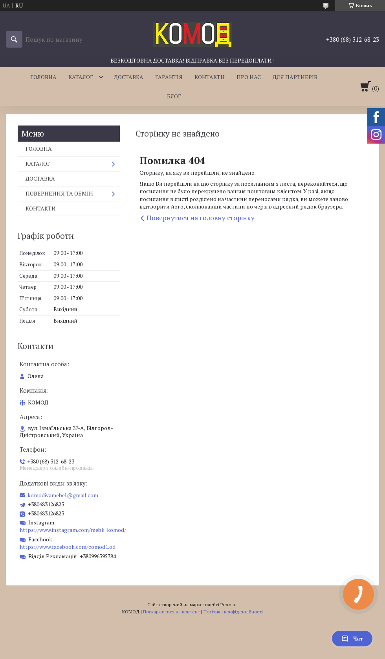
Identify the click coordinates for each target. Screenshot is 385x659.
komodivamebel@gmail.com (63, 495)
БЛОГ (174, 96)
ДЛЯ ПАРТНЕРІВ (295, 77)
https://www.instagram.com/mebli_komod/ (73, 529)
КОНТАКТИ (209, 77)
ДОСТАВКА (128, 77)
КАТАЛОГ (80, 77)
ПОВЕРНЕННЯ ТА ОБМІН (59, 193)
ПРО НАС (248, 77)
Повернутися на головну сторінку (201, 217)
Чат (352, 638)
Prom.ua (229, 604)
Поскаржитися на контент (171, 612)
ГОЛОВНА (43, 77)
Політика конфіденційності (233, 612)
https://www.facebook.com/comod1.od (68, 546)
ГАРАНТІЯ (169, 77)
